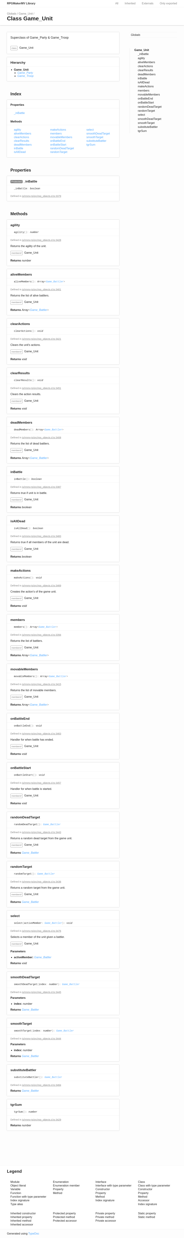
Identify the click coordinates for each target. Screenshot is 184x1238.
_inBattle (19, 113)
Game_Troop (25, 75)
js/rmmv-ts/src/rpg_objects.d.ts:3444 (41, 1038)
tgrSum (90, 144)
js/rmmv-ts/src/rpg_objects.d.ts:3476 (41, 931)
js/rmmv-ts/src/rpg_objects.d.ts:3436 (41, 881)
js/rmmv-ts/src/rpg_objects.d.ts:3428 (41, 240)
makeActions (58, 129)
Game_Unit (26, 13)
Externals (147, 3)
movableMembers (61, 137)
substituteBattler (96, 140)
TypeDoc (33, 1233)
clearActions (21, 137)
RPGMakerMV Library (21, 3)
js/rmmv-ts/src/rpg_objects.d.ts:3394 (41, 634)
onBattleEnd (57, 140)
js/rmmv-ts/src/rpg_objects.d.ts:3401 (41, 289)
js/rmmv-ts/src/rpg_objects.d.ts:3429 (41, 1119)
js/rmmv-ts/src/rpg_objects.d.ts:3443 (41, 832)
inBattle (18, 148)
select (90, 129)
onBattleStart (58, 144)
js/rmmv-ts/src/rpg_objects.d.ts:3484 (41, 1085)
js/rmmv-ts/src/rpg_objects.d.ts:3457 (41, 782)
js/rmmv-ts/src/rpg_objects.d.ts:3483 (41, 536)
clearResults (21, 140)
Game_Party (25, 72)
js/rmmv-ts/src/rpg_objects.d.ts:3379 (41, 196)
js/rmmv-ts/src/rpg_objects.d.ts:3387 (41, 487)
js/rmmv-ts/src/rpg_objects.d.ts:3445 (41, 992)
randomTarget (58, 151)
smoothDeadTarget (98, 133)
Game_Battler (55, 281)
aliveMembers (22, 133)
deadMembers (23, 144)
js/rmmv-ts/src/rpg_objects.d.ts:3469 (41, 585)
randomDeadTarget (62, 148)
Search (106, 3)
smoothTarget (94, 137)
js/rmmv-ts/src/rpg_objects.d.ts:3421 (41, 339)
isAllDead (20, 151)
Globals (11, 13)
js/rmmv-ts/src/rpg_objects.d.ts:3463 (41, 733)
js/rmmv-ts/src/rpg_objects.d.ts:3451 (41, 388)
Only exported (168, 3)
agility (17, 129)
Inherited (130, 3)
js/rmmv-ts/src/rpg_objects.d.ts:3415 (41, 684)
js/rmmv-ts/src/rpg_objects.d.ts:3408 (41, 437)
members (56, 133)
